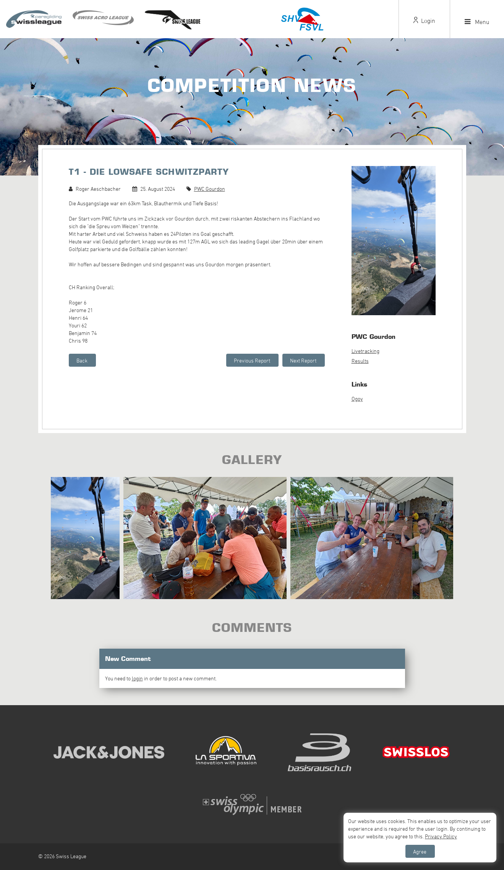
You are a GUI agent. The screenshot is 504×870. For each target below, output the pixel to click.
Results (360, 361)
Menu (477, 21)
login (137, 678)
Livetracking (365, 351)
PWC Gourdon (209, 188)
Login (424, 20)
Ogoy (357, 398)
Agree (419, 851)
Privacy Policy (441, 836)
